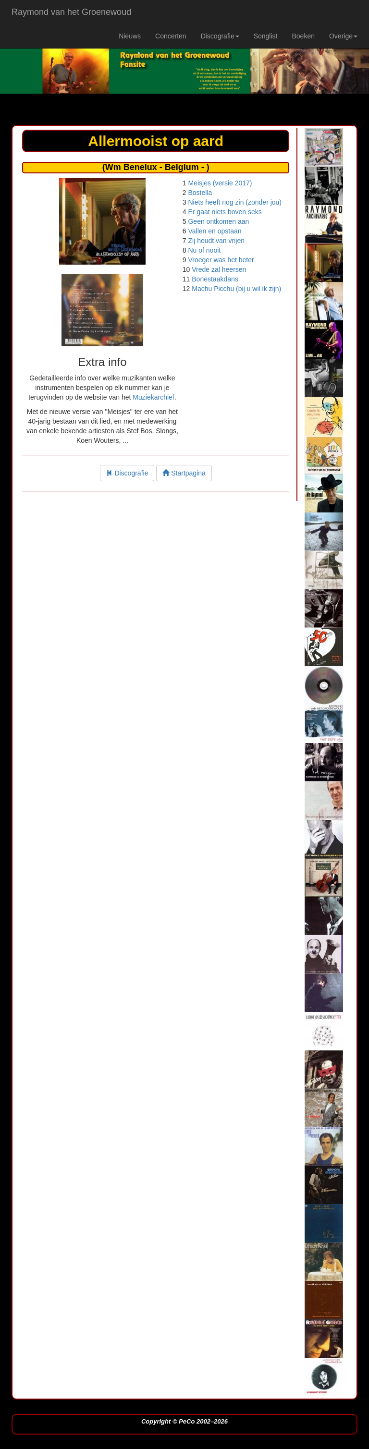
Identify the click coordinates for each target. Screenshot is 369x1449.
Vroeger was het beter (221, 260)
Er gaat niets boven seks (224, 212)
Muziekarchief (153, 397)
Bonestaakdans (215, 279)
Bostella (200, 192)
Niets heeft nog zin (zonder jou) (235, 202)
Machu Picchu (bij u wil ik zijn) (236, 288)
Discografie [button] (220, 36)
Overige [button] (343, 36)
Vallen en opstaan (214, 231)
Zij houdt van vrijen (216, 240)
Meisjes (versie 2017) (220, 183)
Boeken (303, 36)
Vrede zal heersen (219, 269)
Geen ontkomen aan (218, 221)
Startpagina (184, 473)
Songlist (266, 36)
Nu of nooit (204, 250)
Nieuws (130, 36)
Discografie (127, 473)
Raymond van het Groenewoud (71, 12)
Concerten (170, 36)
